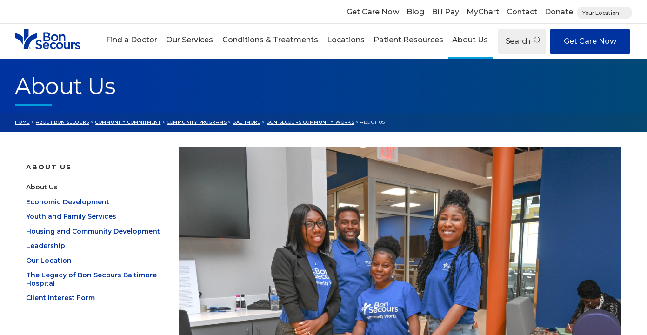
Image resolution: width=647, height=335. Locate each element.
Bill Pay (445, 11)
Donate (559, 11)
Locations (346, 39)
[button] (132, 41)
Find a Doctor (131, 39)
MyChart (483, 11)
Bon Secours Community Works (310, 122)
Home (22, 122)
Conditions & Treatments (270, 39)
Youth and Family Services (71, 227)
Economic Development (67, 213)
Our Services (189, 39)
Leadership (45, 257)
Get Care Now (373, 11)
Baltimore (246, 122)
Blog (415, 11)
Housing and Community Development (93, 242)
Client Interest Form (60, 309)
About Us (470, 39)
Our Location (49, 272)
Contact (522, 11)
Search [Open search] (523, 41)
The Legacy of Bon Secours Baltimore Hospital (91, 290)
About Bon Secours (62, 122)
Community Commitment (127, 122)
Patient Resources (408, 39)
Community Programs (197, 122)
